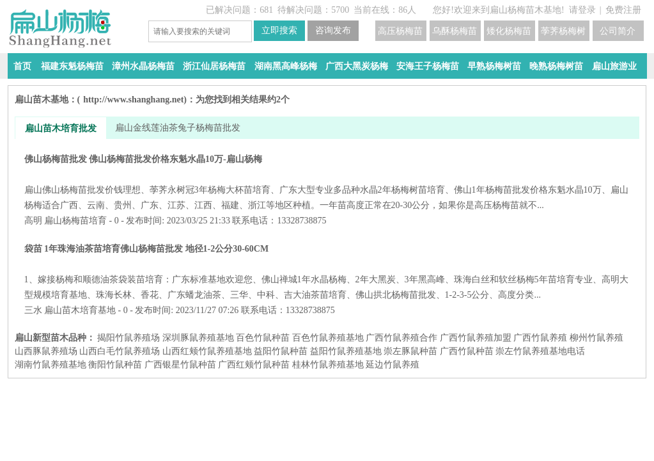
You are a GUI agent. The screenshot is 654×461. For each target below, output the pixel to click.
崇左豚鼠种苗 (410, 351)
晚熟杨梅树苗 (556, 66)
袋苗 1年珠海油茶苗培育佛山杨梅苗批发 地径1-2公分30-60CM (327, 272)
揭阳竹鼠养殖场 (128, 338)
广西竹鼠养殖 (540, 338)
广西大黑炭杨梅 (356, 66)
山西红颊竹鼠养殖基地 (207, 351)
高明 (33, 220)
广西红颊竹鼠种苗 (254, 364)
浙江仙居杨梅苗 (214, 66)
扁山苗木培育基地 (80, 310)
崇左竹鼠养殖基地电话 (540, 351)
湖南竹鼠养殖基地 (50, 364)
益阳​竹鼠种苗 (281, 351)
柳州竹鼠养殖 (596, 338)
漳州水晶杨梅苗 (143, 66)
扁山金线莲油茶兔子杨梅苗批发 (177, 128)
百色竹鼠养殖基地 (328, 338)
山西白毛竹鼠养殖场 (119, 351)
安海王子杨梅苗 (427, 66)
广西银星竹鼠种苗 (180, 364)
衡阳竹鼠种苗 (115, 364)
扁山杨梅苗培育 (75, 220)
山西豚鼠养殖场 (46, 351)
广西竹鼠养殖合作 (401, 338)
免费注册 (623, 10)
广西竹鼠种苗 (467, 351)
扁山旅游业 (614, 66)
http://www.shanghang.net (133, 99)
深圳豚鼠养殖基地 (198, 338)
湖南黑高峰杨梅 (285, 66)
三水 (33, 310)
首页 (22, 66)
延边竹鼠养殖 (392, 364)
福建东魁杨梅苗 (72, 66)
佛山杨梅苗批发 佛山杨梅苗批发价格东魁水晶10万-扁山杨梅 (327, 182)
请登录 (582, 10)
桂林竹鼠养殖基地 (328, 364)
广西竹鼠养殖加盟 (475, 338)
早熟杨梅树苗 (494, 66)
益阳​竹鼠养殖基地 (346, 351)
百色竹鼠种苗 (263, 338)
